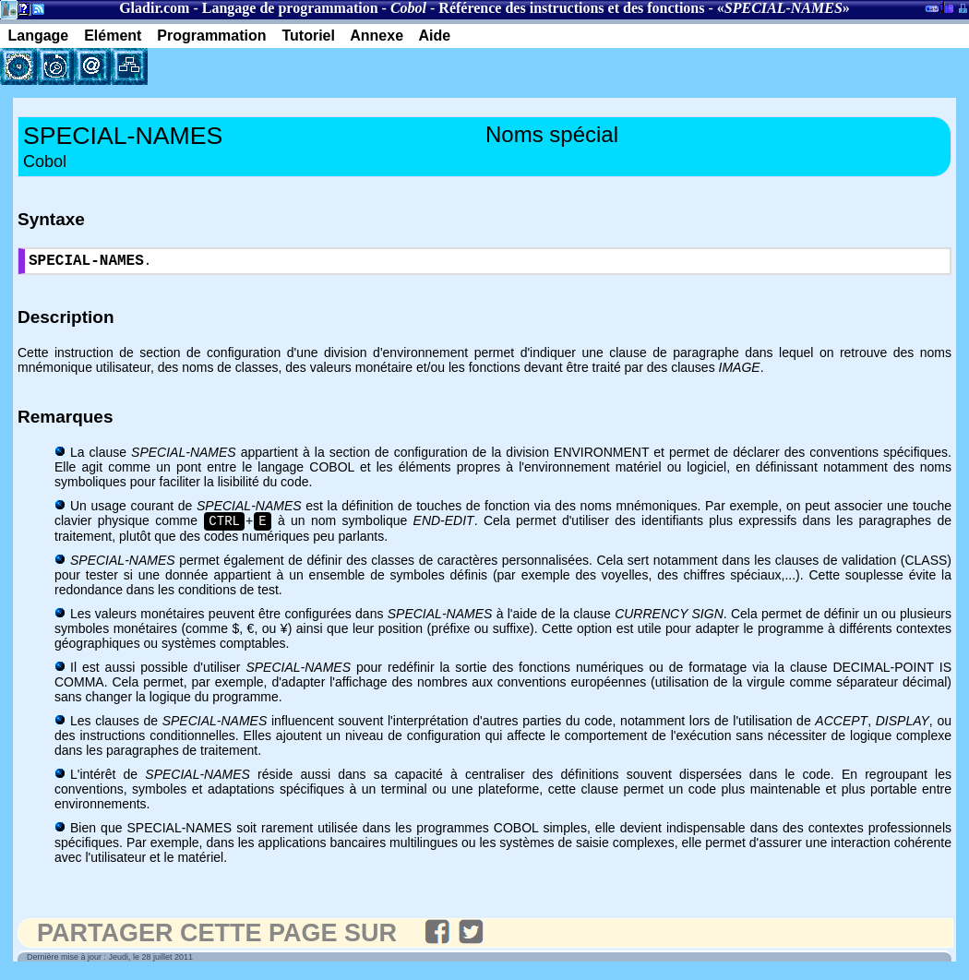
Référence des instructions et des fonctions (571, 8)
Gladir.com (154, 8)
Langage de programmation (290, 8)
